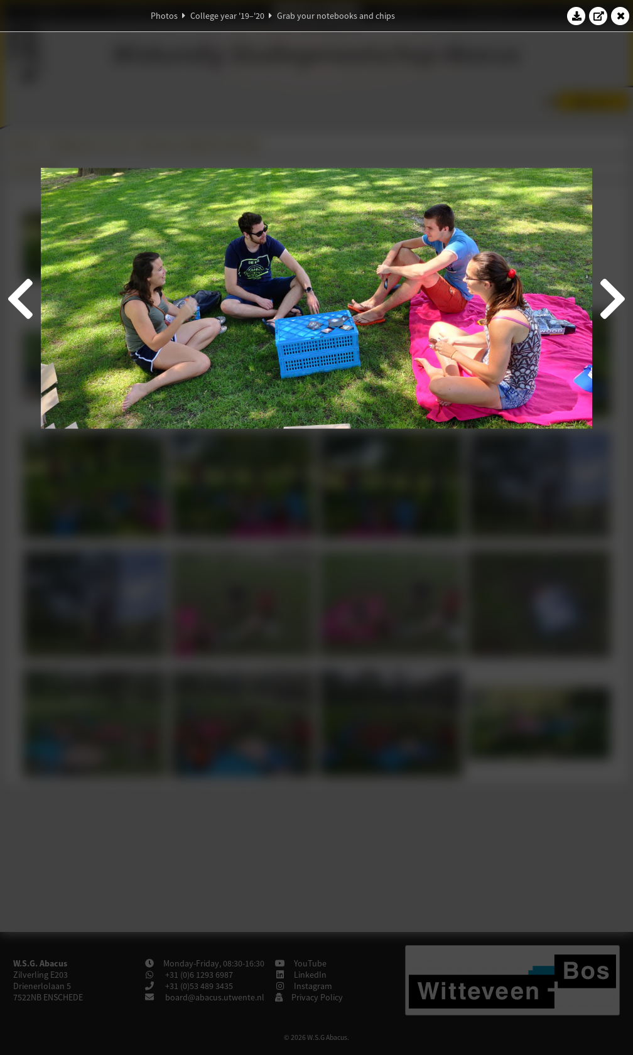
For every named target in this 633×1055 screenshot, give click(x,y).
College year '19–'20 (227, 15)
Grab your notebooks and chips (336, 15)
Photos (164, 15)
